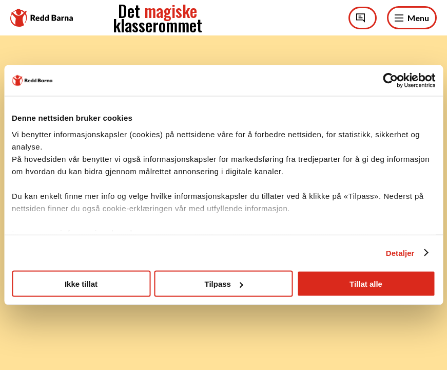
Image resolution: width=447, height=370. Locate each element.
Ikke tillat (81, 284)
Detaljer (400, 252)
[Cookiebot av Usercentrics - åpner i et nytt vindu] (390, 80)
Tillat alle (365, 284)
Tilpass (224, 284)
